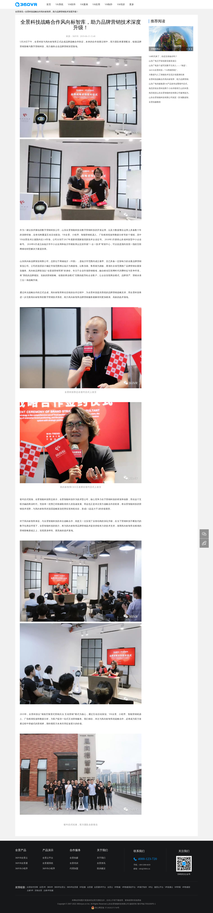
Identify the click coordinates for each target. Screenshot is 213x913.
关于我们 (101, 858)
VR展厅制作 (142, 887)
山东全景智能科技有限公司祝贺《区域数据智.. (169, 97)
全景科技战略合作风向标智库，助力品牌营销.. (169, 79)
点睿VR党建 (48, 890)
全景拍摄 (74, 858)
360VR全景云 (21, 858)
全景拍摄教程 (155, 102)
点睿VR (30, 890)
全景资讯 (101, 863)
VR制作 (108, 4)
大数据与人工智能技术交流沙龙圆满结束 (166, 74)
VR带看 (178, 887)
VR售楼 (117, 887)
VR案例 (84, 4)
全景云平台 (47, 858)
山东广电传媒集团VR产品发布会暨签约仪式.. (168, 84)
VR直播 (82, 887)
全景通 (90, 887)
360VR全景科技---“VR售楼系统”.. (163, 70)
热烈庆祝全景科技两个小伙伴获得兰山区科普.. (169, 88)
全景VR (42, 887)
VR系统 (59, 4)
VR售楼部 (186, 887)
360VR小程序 (21, 868)
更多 (131, 4)
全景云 (110, 887)
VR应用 (96, 4)
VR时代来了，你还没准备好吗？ (163, 56)
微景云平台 (158, 887)
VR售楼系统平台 (129, 887)
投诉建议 (101, 868)
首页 (48, 4)
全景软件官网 (32, 887)
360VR (50, 887)
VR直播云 (169, 887)
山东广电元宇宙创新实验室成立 (162, 61)
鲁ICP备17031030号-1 (146, 904)
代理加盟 (74, 868)
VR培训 (121, 4)
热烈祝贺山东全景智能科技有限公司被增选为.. (169, 93)
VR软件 (72, 4)
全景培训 (74, 863)
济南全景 (38, 890)
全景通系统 (47, 863)
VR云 (150, 887)
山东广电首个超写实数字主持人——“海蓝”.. (168, 65)
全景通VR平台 (100, 887)
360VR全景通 (21, 863)
